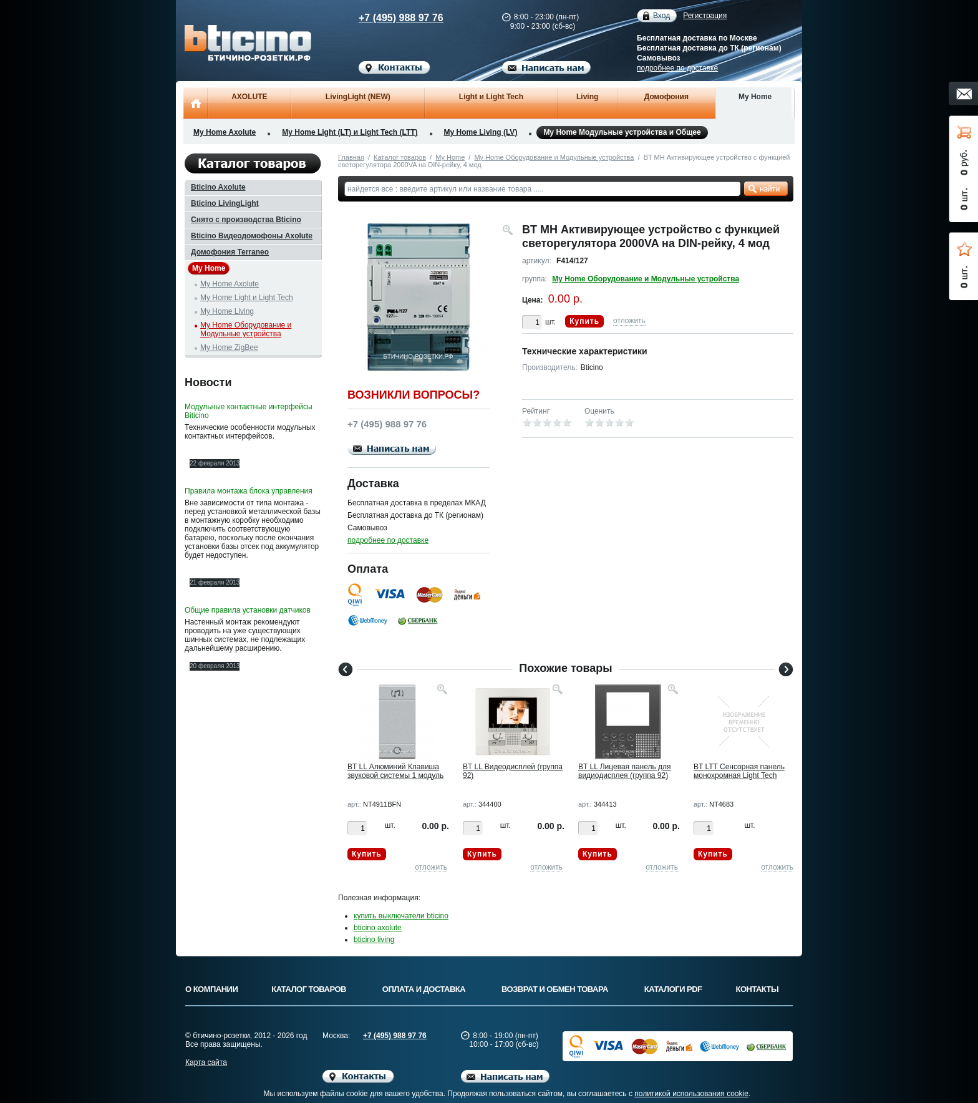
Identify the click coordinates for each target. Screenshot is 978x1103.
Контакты (757, 989)
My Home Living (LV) (481, 132)
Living (587, 96)
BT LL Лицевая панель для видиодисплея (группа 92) (624, 771)
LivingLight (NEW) (358, 96)
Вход (661, 15)
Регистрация (705, 15)
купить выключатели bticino (401, 915)
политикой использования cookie (691, 1093)
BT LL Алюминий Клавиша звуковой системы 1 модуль (395, 771)
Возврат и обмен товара (554, 989)
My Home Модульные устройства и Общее (621, 132)
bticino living (374, 939)
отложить (629, 320)
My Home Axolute (224, 132)
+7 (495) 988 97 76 (389, 17)
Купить (584, 321)
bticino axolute (378, 927)
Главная (351, 157)
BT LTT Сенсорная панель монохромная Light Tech (739, 771)
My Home (755, 96)
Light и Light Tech (491, 96)
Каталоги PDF (673, 989)
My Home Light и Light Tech (246, 297)
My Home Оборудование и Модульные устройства (554, 157)
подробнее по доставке (677, 68)
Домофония (666, 96)
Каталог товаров (400, 157)
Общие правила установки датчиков (248, 610)
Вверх (841, 1064)
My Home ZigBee (229, 347)
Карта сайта (206, 1062)
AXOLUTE (249, 96)
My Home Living (227, 311)
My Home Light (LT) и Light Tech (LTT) (349, 132)
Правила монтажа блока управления (248, 491)
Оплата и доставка (423, 989)
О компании (211, 989)
